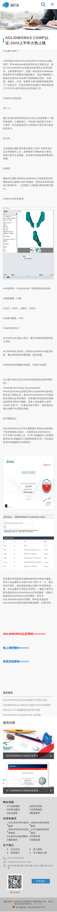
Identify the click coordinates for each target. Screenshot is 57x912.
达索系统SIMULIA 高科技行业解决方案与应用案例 (26, 705)
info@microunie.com (19, 862)
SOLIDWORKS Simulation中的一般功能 (22, 715)
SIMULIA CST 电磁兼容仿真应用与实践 (21, 710)
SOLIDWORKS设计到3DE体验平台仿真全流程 (25, 700)
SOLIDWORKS (29, 61)
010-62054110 (16, 858)
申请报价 (40, 881)
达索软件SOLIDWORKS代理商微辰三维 (11, 5)
